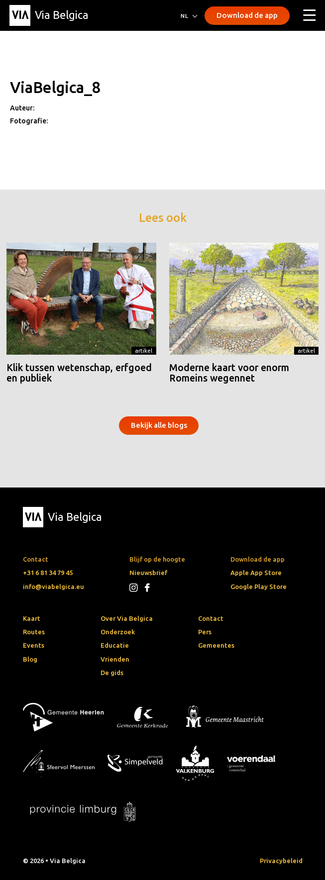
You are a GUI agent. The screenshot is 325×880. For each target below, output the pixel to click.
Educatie (115, 645)
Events (33, 645)
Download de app (247, 15)
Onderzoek (118, 631)
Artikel (143, 350)
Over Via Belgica (127, 618)
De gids (112, 672)
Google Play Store (258, 586)
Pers (205, 631)
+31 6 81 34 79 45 (48, 572)
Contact (210, 618)
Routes (34, 631)
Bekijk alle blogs (159, 425)
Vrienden (115, 659)
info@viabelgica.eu (53, 586)
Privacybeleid (281, 860)
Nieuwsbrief (148, 572)
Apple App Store (256, 572)
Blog (30, 659)
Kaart (31, 618)
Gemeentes (216, 645)
